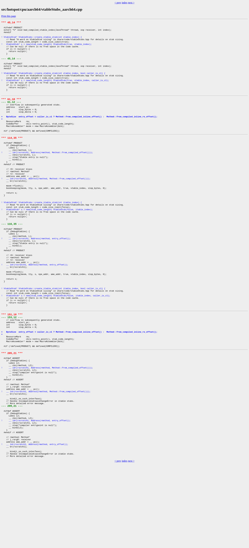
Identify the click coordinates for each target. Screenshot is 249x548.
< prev (117, 2)
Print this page (8, 16)
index (125, 2)
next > (131, 2)
